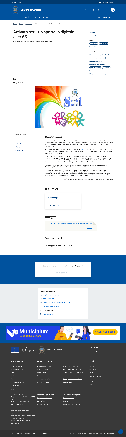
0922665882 (15, 423)
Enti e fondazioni (16, 376)
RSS (12, 434)
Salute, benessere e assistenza (72, 379)
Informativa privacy (69, 398)
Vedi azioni (94, 36)
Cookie (34, 434)
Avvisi (91, 373)
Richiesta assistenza (43, 404)
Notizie (91, 366)
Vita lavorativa (41, 373)
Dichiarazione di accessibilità (72, 404)
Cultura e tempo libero (44, 369)
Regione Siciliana (16, 2)
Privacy (27, 434)
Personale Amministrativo (19, 382)
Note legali (66, 401)
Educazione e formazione (70, 366)
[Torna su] (120, 431)
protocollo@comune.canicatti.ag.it (21, 411)
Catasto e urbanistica (43, 379)
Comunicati (29, 24)
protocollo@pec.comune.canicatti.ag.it (23, 416)
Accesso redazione (109, 434)
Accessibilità (19, 434)
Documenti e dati (16, 385)
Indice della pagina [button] (20, 134)
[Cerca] (113, 10)
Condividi (93, 32)
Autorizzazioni (67, 382)
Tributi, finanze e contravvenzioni (73, 372)
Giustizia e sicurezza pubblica (72, 369)
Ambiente (66, 376)
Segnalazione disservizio (44, 398)
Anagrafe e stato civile (44, 366)
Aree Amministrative (17, 369)
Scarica (88, 228)
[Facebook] (92, 10)
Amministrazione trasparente (72, 395)
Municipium (99, 434)
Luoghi (91, 381)
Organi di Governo (16, 366)
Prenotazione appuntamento (45, 395)
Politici (13, 379)
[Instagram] (97, 10)
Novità (21, 24)
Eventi (91, 384)
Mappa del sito (42, 434)
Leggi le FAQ (41, 401)
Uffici (12, 373)
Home (15, 24)
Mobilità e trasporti (43, 382)
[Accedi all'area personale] (106, 2)
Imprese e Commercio (43, 376)
